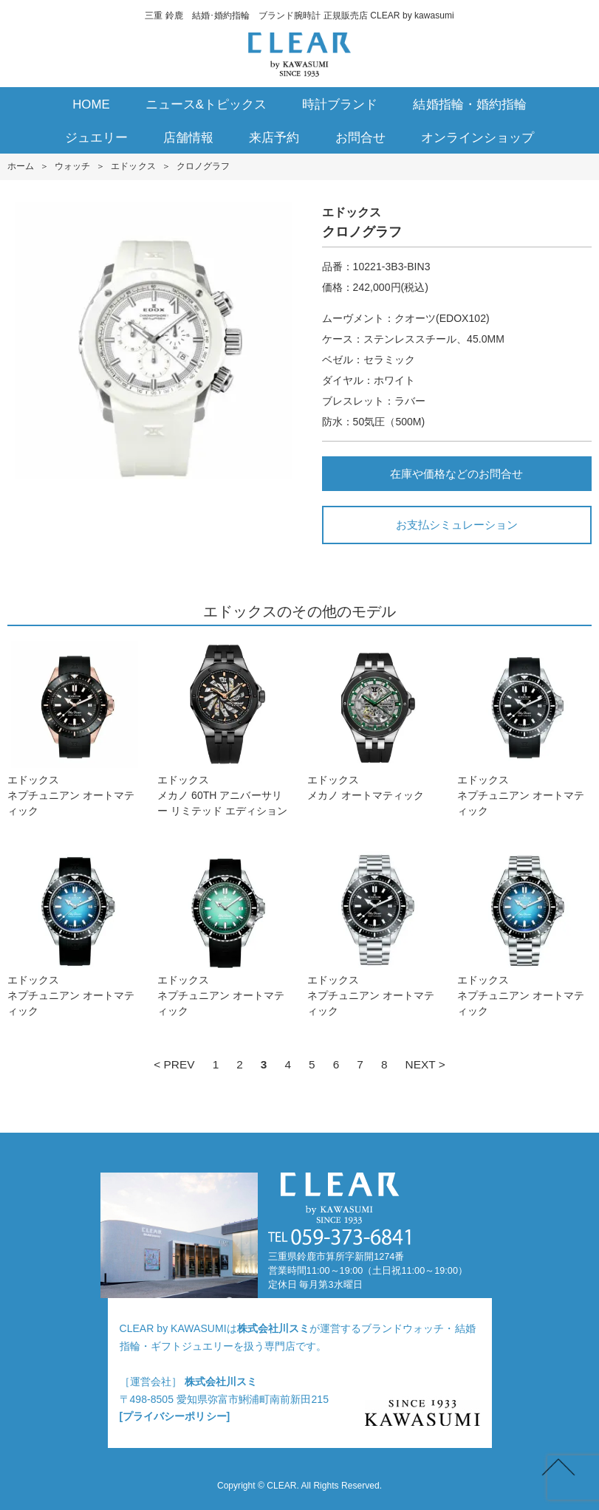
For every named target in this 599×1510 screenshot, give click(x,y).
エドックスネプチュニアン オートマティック (74, 729)
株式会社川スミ (273, 1328)
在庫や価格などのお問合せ (456, 473)
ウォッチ (72, 166)
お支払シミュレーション (457, 524)
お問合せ (360, 138)
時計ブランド (339, 104)
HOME (91, 104)
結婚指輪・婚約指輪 (469, 104)
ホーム (20, 166)
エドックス (133, 166)
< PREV (174, 1064)
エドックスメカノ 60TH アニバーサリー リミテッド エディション (224, 729)
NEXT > (425, 1064)
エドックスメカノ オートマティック (374, 721)
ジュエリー (96, 138)
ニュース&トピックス (206, 104)
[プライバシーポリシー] (175, 1416)
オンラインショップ (477, 138)
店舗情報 (188, 138)
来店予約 (274, 138)
